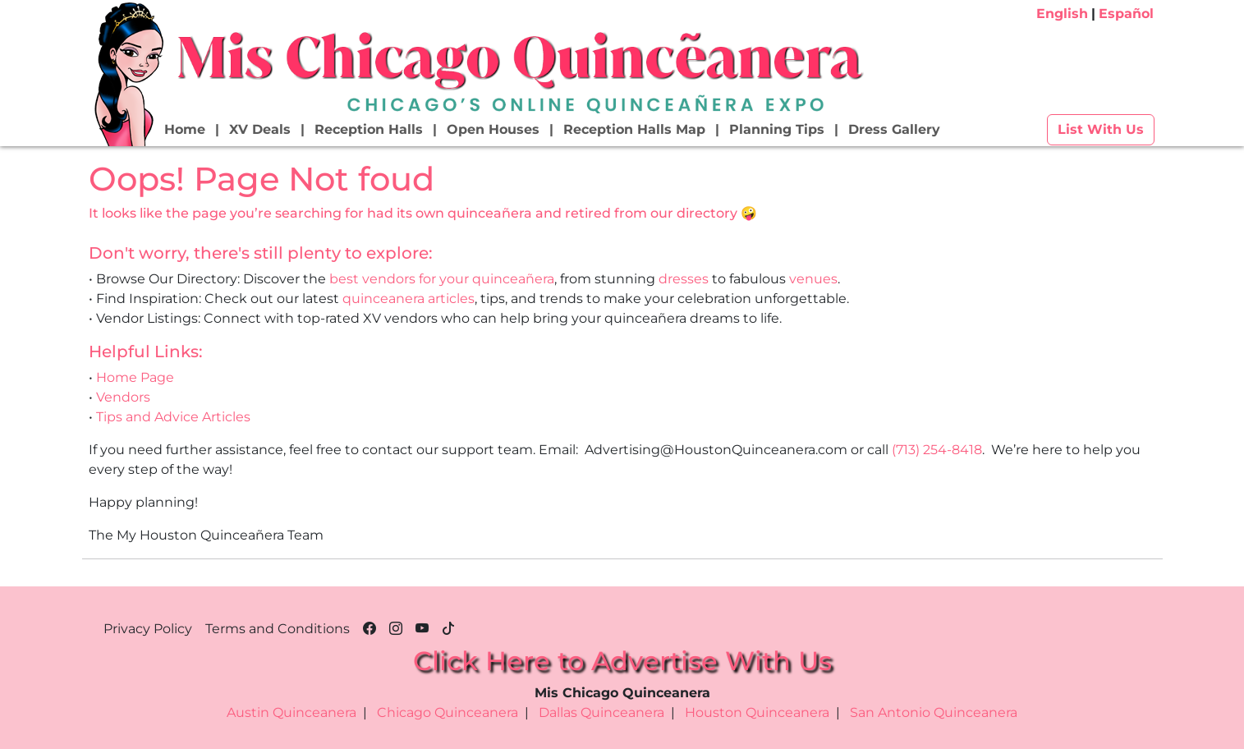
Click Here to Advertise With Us (622, 661)
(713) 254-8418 (937, 449)
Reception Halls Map (634, 129)
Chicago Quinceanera (447, 712)
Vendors (123, 397)
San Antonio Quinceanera (933, 712)
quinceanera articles (408, 298)
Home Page (135, 377)
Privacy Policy (147, 628)
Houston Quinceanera (757, 712)
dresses (684, 279)
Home (184, 129)
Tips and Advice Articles (173, 417)
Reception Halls (368, 129)
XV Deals (260, 129)
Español (1126, 13)
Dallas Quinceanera (601, 712)
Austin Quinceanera (291, 712)
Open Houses (493, 129)
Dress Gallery (894, 129)
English (1062, 13)
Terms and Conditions (277, 628)
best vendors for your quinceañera (441, 279)
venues (813, 279)
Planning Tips (776, 129)
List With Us (1101, 129)
